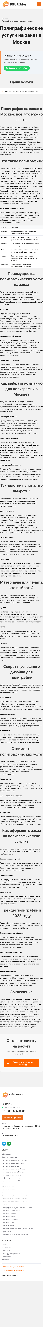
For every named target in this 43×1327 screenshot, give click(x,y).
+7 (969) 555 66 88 (14, 1111)
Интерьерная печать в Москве (13, 1172)
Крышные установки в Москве (13, 1181)
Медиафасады (7, 1184)
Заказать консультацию (13, 1118)
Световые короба (8, 1225)
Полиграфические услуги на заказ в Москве (17, 1208)
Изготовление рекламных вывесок (14, 1160)
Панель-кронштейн (8, 1190)
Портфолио (6, 1251)
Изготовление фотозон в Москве (13, 1169)
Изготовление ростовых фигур (13, 1163)
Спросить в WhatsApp (16, 68)
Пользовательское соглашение (13, 1270)
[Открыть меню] (39, 4)
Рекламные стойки (8, 1217)
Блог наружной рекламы (11, 1254)
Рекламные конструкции (11, 1211)
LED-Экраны (6, 1154)
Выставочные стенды (9, 1157)
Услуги (4, 1245)
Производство (7, 1256)
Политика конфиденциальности (13, 1267)
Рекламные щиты (8, 1222)
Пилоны (5, 1205)
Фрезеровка (6, 1231)
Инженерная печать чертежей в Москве (21, 91)
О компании (6, 1248)
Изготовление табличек (10, 1166)
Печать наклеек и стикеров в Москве (15, 1199)
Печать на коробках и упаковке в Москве (16, 1196)
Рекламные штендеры (10, 1220)
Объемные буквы (8, 1187)
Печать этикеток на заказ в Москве (14, 1202)
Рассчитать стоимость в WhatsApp (20, 1063)
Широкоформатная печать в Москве (15, 1234)
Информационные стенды (11, 1178)
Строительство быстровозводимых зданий (17, 1229)
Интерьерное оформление (11, 1175)
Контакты (5, 1260)
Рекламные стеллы (9, 1214)
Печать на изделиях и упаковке (13, 1193)
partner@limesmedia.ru (11, 1135)
